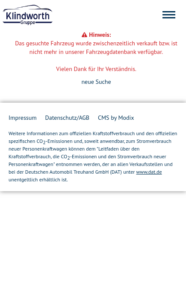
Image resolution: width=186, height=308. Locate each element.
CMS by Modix (116, 117)
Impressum (23, 117)
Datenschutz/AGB (67, 117)
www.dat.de (149, 172)
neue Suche (96, 82)
